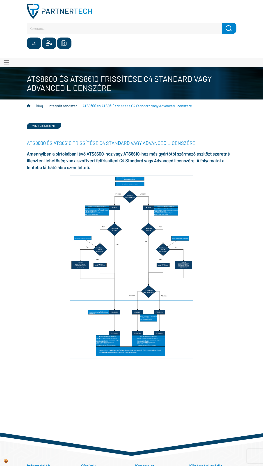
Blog (39, 106)
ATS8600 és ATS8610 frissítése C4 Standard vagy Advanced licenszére (137, 106)
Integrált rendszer (62, 106)
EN (34, 43)
